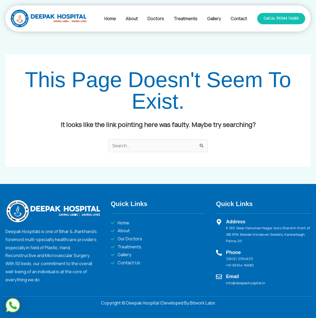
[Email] (219, 277)
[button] (281, 18)
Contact (239, 19)
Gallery (215, 19)
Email (232, 276)
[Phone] (219, 253)
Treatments (188, 19)
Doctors (159, 19)
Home (116, 19)
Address (235, 221)
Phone (233, 252)
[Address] (219, 222)
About (136, 19)
